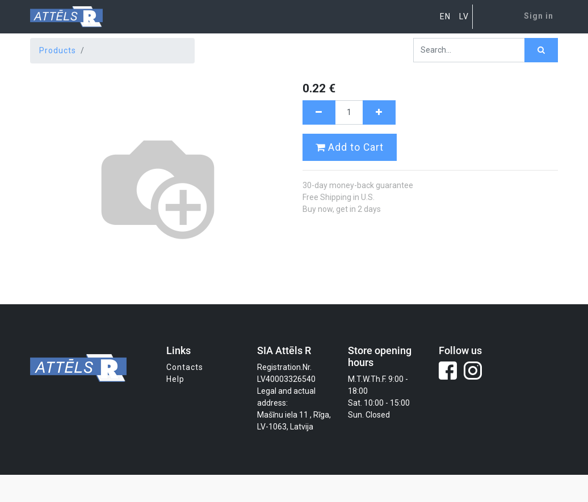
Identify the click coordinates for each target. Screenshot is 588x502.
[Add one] (379, 112)
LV (464, 16)
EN (445, 16)
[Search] (541, 50)
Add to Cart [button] (350, 147)
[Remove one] (319, 112)
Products (57, 50)
